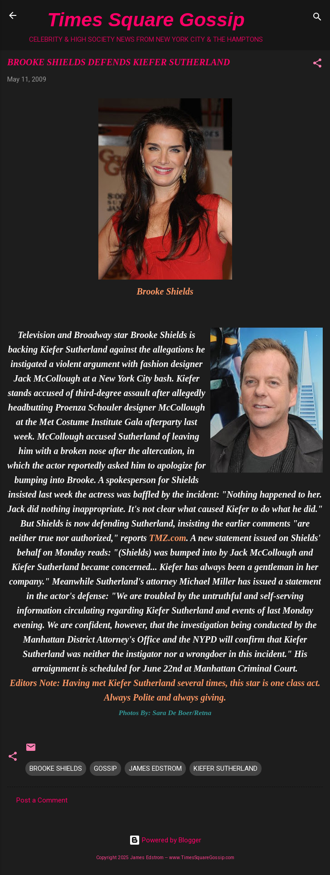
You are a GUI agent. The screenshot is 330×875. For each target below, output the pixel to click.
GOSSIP (105, 768)
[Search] (317, 18)
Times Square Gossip (145, 19)
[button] (317, 65)
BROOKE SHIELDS (55, 768)
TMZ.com (167, 538)
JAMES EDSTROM (155, 768)
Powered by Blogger (165, 840)
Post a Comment (42, 800)
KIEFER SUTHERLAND (225, 768)
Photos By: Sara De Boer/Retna (165, 712)
